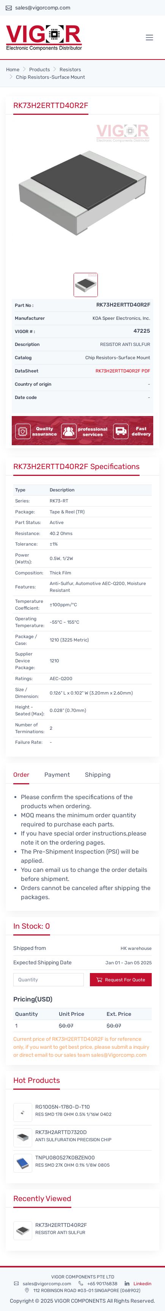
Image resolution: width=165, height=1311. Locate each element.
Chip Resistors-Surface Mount (50, 77)
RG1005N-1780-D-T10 (62, 1107)
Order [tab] (21, 774)
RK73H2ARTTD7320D (61, 1132)
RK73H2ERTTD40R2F (61, 1225)
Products (39, 69)
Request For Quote (120, 979)
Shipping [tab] (98, 774)
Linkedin (142, 1283)
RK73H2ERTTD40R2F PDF (123, 371)
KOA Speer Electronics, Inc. (121, 318)
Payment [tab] (57, 774)
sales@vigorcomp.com (42, 8)
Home (12, 69)
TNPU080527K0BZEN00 (65, 1158)
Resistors (70, 69)
